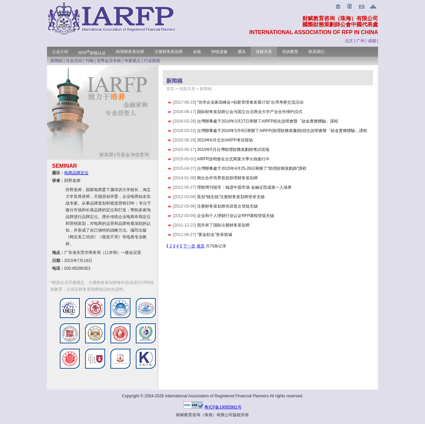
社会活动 (74, 60)
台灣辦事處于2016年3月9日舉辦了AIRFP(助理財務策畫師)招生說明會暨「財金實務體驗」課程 (282, 130)
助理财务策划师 (130, 51)
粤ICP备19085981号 (222, 407)
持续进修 (219, 51)
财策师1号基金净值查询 (126, 154)
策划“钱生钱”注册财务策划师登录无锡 (231, 196)
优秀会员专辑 (109, 60)
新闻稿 (56, 60)
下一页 (189, 246)
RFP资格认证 (92, 53)
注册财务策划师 (168, 51)
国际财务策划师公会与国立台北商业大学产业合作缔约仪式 (249, 111)
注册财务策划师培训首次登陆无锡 (227, 206)
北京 (349, 40)
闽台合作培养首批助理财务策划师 (227, 178)
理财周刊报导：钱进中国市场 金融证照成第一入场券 (244, 187)
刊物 (89, 60)
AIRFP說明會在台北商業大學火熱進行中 (233, 159)
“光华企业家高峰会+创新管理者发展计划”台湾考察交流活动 (250, 102)
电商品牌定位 (76, 172)
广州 (360, 40)
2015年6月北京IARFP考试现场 (225, 140)
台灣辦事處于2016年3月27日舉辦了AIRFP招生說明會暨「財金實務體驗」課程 (267, 121)
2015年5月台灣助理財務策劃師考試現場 (233, 149)
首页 (170, 88)
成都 (372, 40)
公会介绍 (60, 51)
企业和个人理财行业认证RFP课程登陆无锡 (235, 215)
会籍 (197, 51)
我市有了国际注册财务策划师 (223, 225)
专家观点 (132, 60)
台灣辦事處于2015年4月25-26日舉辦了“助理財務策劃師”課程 (251, 168)
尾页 (201, 246)
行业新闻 (152, 60)
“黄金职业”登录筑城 (214, 234)
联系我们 (316, 51)
